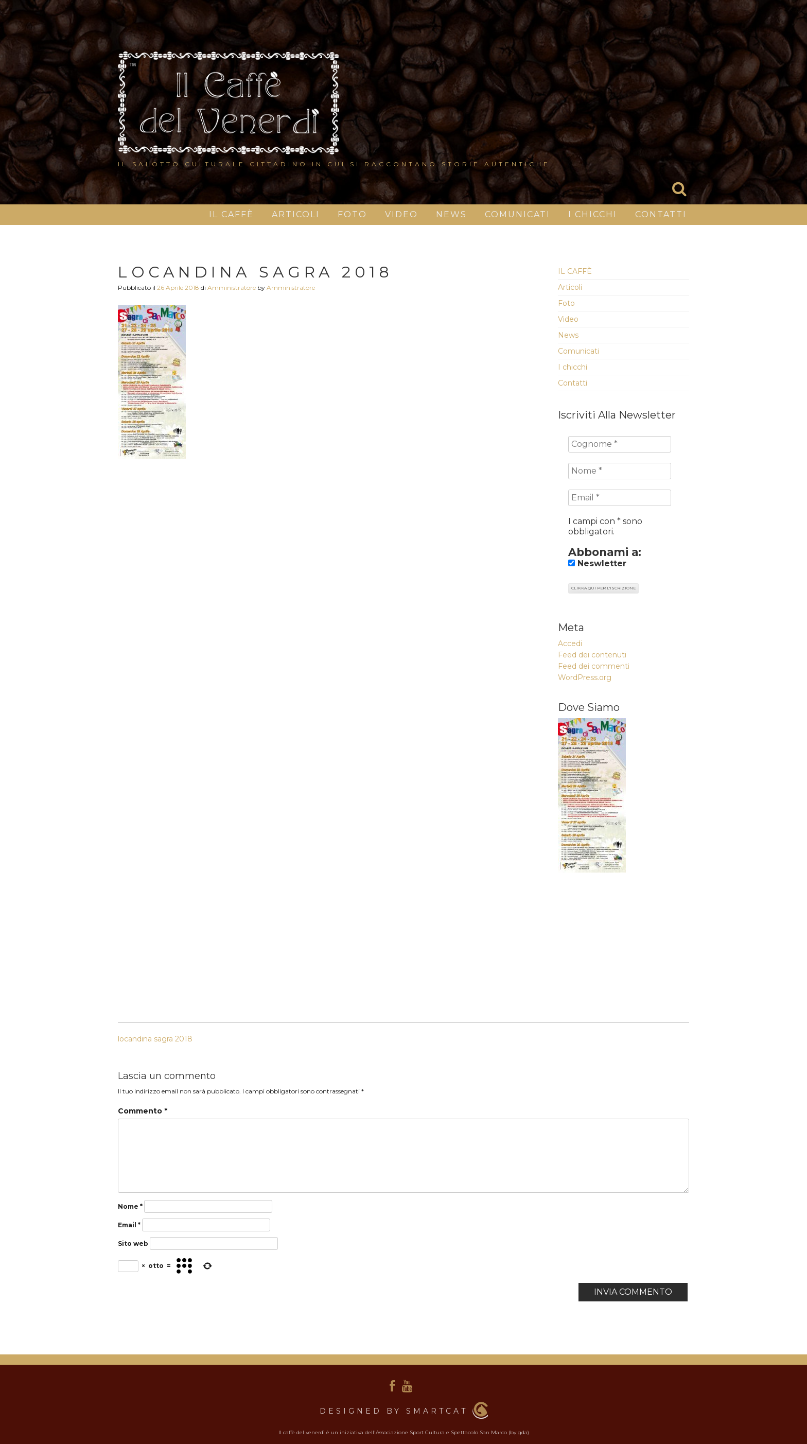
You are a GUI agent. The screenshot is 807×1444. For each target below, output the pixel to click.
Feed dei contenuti (592, 654)
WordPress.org (584, 677)
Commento (142, 1111)
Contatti (661, 214)
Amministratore (231, 287)
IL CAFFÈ (231, 214)
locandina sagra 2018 (155, 1038)
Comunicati (517, 214)
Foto (352, 214)
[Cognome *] (619, 444)
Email (129, 1225)
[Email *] (619, 498)
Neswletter (597, 563)
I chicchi (592, 214)
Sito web (133, 1243)
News (451, 214)
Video (401, 214)
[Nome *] (619, 471)
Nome (130, 1206)
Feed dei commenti (593, 666)
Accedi (570, 643)
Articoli (296, 214)
